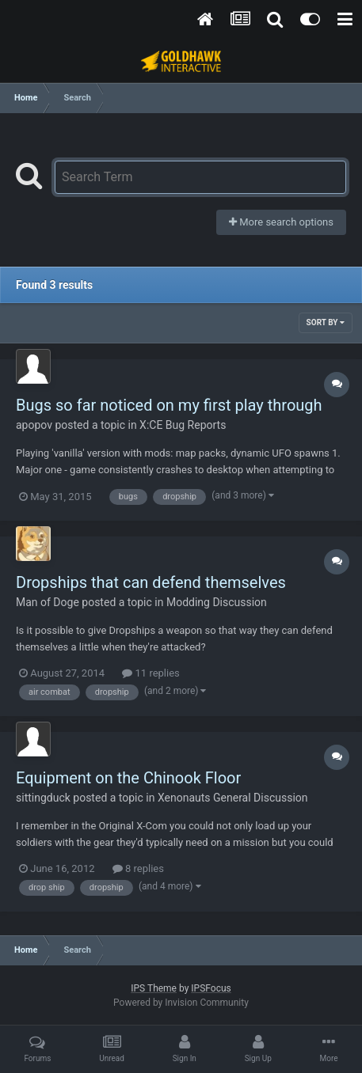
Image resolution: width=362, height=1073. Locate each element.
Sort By (326, 322)
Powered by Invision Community (181, 1002)
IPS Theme (154, 988)
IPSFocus (211, 988)
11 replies (150, 673)
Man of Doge (47, 602)
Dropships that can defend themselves (151, 582)
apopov (34, 425)
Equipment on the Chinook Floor (128, 777)
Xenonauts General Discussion (233, 797)
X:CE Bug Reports (182, 425)
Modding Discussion (216, 602)
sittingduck (43, 797)
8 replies (138, 868)
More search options (281, 222)
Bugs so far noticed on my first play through (169, 405)
